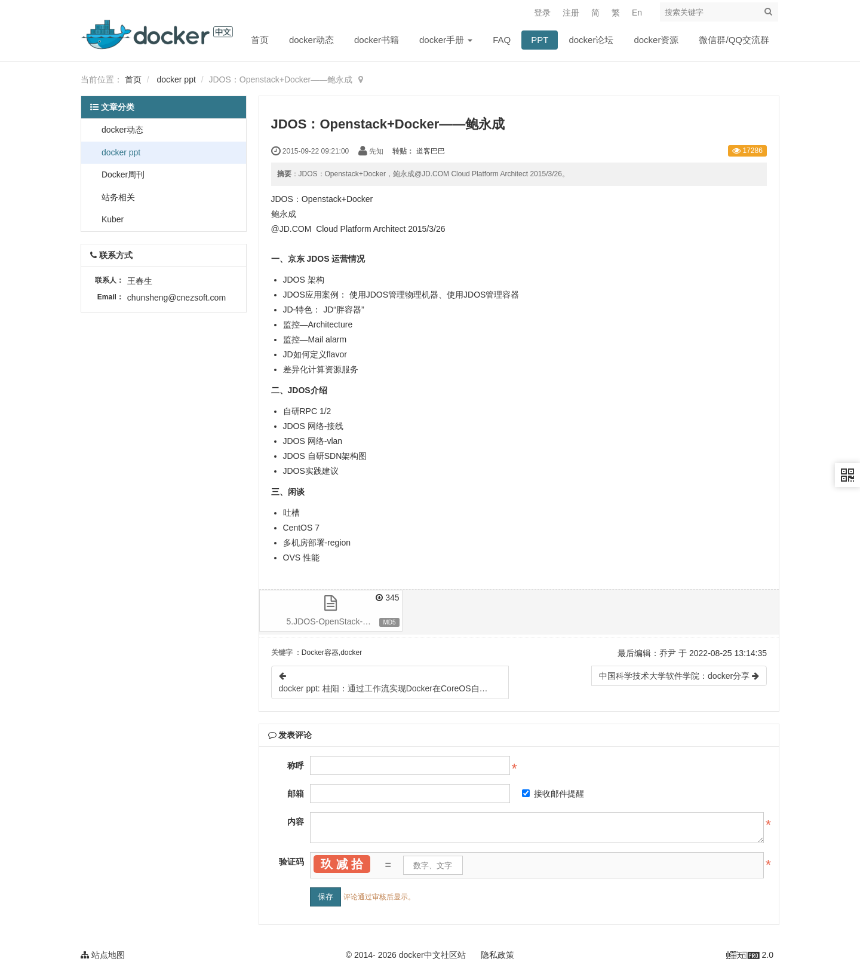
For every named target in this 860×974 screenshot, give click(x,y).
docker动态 (311, 40)
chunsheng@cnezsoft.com (176, 297)
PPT (539, 40)
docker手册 (445, 40)
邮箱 (295, 793)
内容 (295, 821)
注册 (571, 12)
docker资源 (656, 40)
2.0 (749, 956)
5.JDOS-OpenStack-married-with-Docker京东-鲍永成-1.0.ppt (345, 621)
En (637, 12)
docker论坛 (591, 40)
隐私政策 (497, 955)
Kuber (111, 219)
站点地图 (103, 955)
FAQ (502, 40)
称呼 (295, 765)
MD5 (389, 622)
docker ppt (175, 79)
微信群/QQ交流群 (734, 40)
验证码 (291, 861)
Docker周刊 (122, 174)
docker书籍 (376, 40)
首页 (260, 40)
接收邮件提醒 (553, 793)
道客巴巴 (430, 151)
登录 (542, 12)
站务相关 (117, 197)
